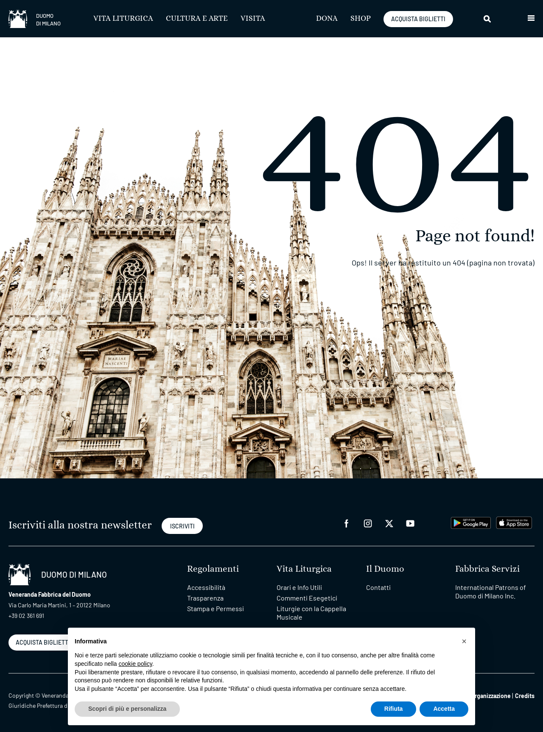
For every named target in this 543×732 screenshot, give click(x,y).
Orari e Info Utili (299, 587)
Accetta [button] (444, 708)
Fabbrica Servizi (487, 568)
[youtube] (410, 523)
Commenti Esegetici (307, 598)
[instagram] (368, 523)
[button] (531, 18)
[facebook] (346, 523)
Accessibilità (206, 587)
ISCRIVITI (182, 526)
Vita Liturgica (123, 18)
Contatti (378, 587)
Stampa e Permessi (215, 608)
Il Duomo (385, 568)
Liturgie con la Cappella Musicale (311, 612)
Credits (525, 695)
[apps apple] (514, 522)
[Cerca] (488, 18)
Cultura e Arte (197, 18)
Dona (327, 18)
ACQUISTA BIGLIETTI (418, 18)
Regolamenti (213, 568)
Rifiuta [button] (393, 708)
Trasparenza (205, 598)
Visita (253, 18)
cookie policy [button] (135, 663)
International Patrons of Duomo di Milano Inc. (490, 591)
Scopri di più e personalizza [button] (127, 708)
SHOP (360, 18)
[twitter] (389, 523)
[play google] (470, 522)
